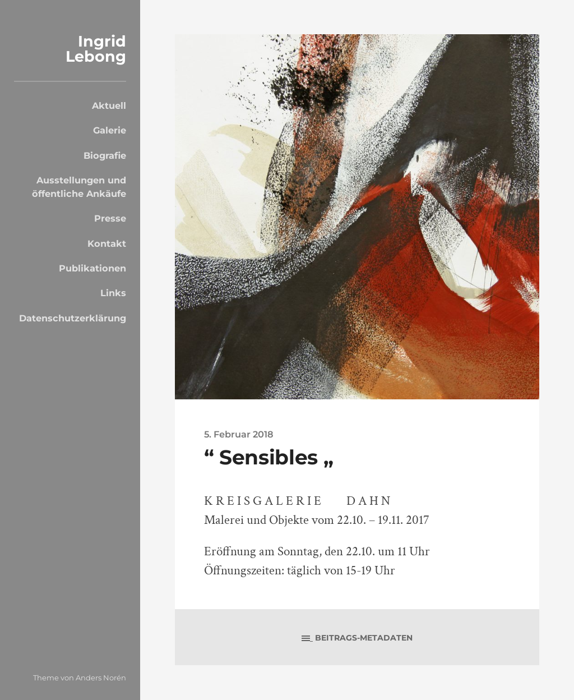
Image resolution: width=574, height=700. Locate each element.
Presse (110, 218)
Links (113, 292)
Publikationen (92, 268)
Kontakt (106, 243)
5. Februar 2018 (239, 434)
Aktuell (109, 105)
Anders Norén (101, 677)
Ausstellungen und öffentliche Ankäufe (79, 186)
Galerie (109, 130)
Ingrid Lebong (96, 49)
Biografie (105, 155)
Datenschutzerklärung (72, 318)
